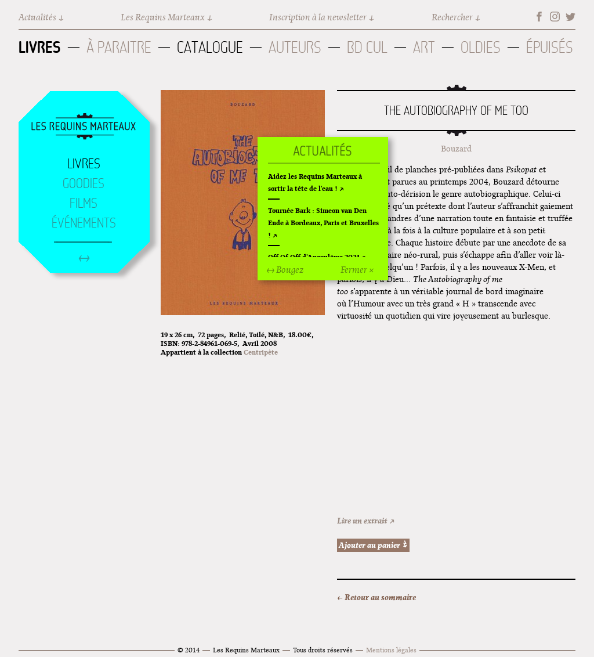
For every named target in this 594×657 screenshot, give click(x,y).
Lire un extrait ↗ (366, 520)
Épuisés (549, 47)
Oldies (481, 47)
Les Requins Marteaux (163, 17)
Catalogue (210, 47)
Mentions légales (391, 649)
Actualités (37, 17)
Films (83, 203)
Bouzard (456, 148)
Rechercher (452, 17)
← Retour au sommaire (376, 597)
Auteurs (295, 47)
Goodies (83, 183)
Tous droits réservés (323, 649)
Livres (40, 47)
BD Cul (367, 47)
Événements (84, 223)
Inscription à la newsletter (318, 17)
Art (424, 47)
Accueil (83, 127)
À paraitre (118, 47)
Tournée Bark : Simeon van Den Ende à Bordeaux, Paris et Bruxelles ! (323, 222)
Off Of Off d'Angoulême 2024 (314, 256)
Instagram (555, 16)
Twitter (570, 16)
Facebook (539, 16)
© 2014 (189, 649)
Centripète (261, 352)
